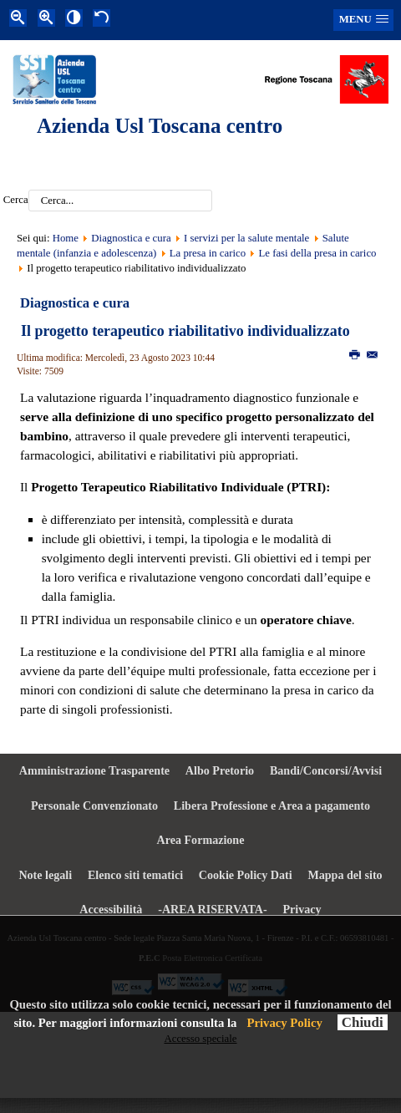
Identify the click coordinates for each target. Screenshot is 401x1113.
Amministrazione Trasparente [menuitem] (94, 770)
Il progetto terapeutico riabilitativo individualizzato (185, 331)
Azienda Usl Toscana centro (159, 125)
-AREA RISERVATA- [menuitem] (212, 909)
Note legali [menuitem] (45, 875)
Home (66, 238)
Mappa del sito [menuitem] (344, 875)
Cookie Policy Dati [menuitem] (245, 875)
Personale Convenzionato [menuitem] (94, 805)
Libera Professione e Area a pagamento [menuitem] (272, 805)
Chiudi (362, 1022)
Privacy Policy (284, 1022)
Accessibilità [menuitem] (110, 909)
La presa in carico (208, 253)
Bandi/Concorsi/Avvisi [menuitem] (326, 770)
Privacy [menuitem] (302, 909)
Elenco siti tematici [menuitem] (135, 875)
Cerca (15, 200)
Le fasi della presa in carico (317, 253)
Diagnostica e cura (130, 238)
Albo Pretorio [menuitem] (219, 770)
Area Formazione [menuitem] (201, 839)
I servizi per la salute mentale (246, 238)
